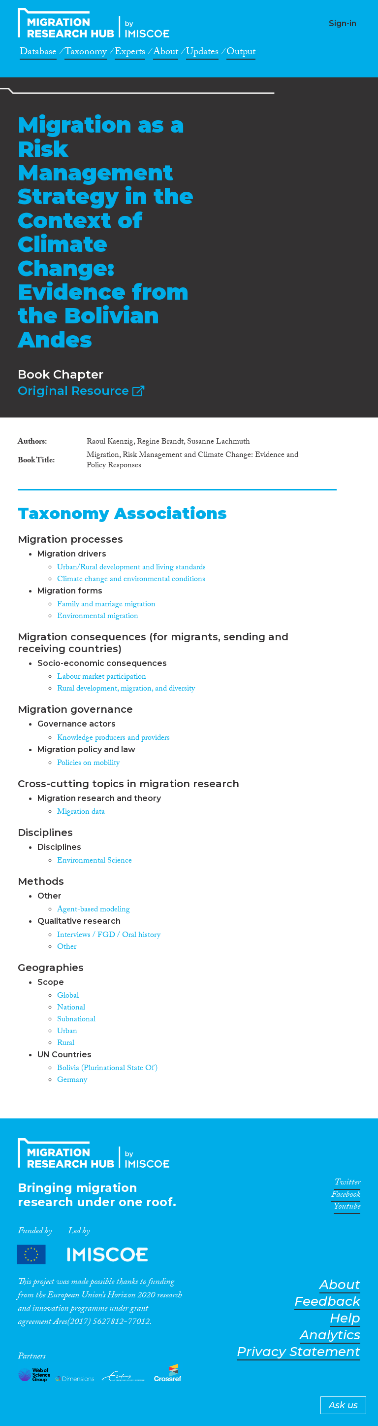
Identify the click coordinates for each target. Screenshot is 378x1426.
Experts (130, 53)
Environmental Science (94, 861)
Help (345, 1318)
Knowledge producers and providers (113, 738)
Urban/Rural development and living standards (131, 568)
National (71, 1008)
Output (240, 53)
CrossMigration (96, 22)
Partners (90, 1255)
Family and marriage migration (106, 605)
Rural (65, 1043)
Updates (202, 53)
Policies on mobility (88, 763)
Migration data (81, 812)
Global (68, 996)
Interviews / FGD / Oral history (108, 935)
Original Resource (81, 390)
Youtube (347, 1208)
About (165, 53)
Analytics (330, 1335)
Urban (67, 1032)
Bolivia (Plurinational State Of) (107, 1069)
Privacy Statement (298, 1351)
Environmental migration (97, 617)
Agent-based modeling (93, 910)
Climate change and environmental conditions (131, 580)
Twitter (347, 1184)
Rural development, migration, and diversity (126, 689)
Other (66, 947)
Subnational (76, 1020)
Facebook (345, 1196)
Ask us (343, 1405)
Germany (72, 1080)
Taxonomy (85, 53)
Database (38, 53)
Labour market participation (101, 677)
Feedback (327, 1301)
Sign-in (342, 23)
